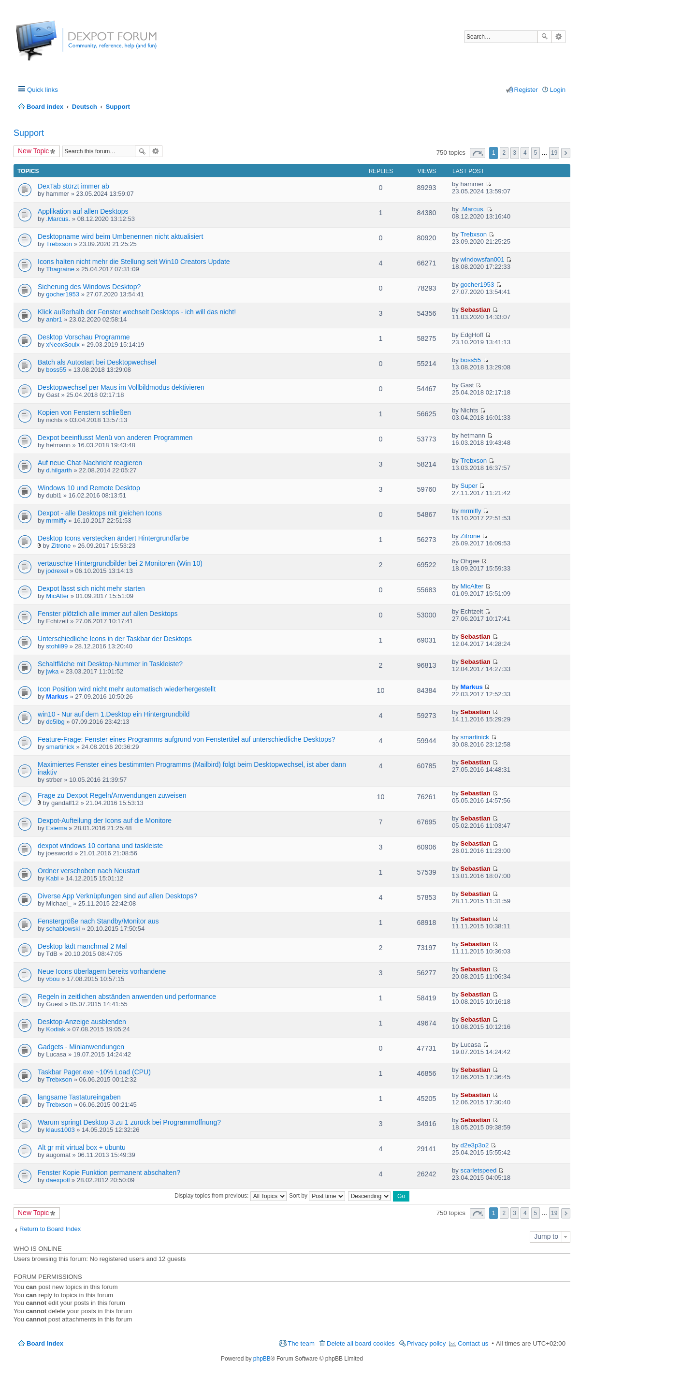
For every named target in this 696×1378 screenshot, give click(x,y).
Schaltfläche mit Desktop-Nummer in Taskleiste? (110, 664)
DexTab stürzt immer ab (73, 186)
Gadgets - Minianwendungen (81, 1047)
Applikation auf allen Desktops (83, 211)
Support (29, 133)
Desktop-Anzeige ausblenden (82, 1022)
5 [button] (535, 152)
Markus (57, 696)
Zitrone (61, 545)
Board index (45, 1343)
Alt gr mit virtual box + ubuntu (82, 1147)
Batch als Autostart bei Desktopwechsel (97, 362)
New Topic (33, 151)
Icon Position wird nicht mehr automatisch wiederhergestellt (127, 689)
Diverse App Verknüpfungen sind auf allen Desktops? (117, 896)
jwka (52, 671)
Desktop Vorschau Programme (84, 337)
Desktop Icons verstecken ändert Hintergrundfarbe (113, 538)
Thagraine (60, 269)
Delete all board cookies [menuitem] (361, 1343)
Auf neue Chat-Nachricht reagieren (90, 463)
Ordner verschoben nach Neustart (89, 871)
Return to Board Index (50, 1228)
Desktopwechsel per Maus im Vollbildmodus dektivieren (121, 387)
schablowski (63, 928)
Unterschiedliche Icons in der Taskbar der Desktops (115, 639)
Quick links (42, 89)
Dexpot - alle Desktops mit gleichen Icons (100, 513)
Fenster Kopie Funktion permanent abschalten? (109, 1172)
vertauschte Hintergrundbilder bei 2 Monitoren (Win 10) (120, 563)
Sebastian (476, 309)
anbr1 (54, 319)
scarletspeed (479, 1170)
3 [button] (514, 152)
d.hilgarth (59, 470)
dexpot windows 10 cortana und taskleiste (100, 846)
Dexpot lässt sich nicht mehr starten (91, 588)
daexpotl (58, 1180)
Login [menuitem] (558, 89)
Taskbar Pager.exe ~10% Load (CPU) (94, 1072)
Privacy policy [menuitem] (426, 1343)
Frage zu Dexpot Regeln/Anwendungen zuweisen (112, 795)
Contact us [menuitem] (473, 1343)
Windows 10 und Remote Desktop (89, 488)
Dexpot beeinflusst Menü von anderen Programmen (115, 437)
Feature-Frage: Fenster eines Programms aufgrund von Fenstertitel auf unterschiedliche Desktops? (186, 739)
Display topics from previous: (230, 1195)
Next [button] (565, 153)
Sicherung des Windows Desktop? (89, 287)
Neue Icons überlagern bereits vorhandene (102, 971)
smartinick (60, 746)
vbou (52, 978)
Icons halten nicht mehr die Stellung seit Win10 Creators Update (134, 261)
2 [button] (504, 152)
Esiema (56, 828)
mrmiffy (56, 520)
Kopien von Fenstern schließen (84, 412)
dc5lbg (55, 721)
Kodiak (55, 1029)
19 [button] (554, 152)
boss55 (56, 369)
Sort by (317, 1195)
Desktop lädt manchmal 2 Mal (82, 946)
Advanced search (558, 37)
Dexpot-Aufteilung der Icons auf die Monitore (105, 820)
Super (469, 485)
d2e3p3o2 (475, 1145)
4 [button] (525, 152)
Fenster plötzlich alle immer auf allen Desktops (107, 613)
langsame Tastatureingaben (79, 1097)
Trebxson (59, 244)
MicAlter (57, 596)
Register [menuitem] (526, 89)
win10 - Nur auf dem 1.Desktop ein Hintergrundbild (113, 714)
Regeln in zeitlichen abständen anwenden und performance (127, 996)
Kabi (52, 878)
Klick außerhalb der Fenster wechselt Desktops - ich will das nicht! (137, 312)
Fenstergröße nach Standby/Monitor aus (98, 921)
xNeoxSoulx (62, 344)
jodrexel (57, 570)
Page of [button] (477, 153)
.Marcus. (58, 218)
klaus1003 (60, 1129)
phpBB (262, 1358)
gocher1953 (62, 294)
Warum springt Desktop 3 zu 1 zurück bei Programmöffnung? (129, 1122)
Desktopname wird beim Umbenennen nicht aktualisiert (120, 236)
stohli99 (57, 646)
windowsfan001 (483, 259)
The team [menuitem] (301, 1343)
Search (544, 37)
